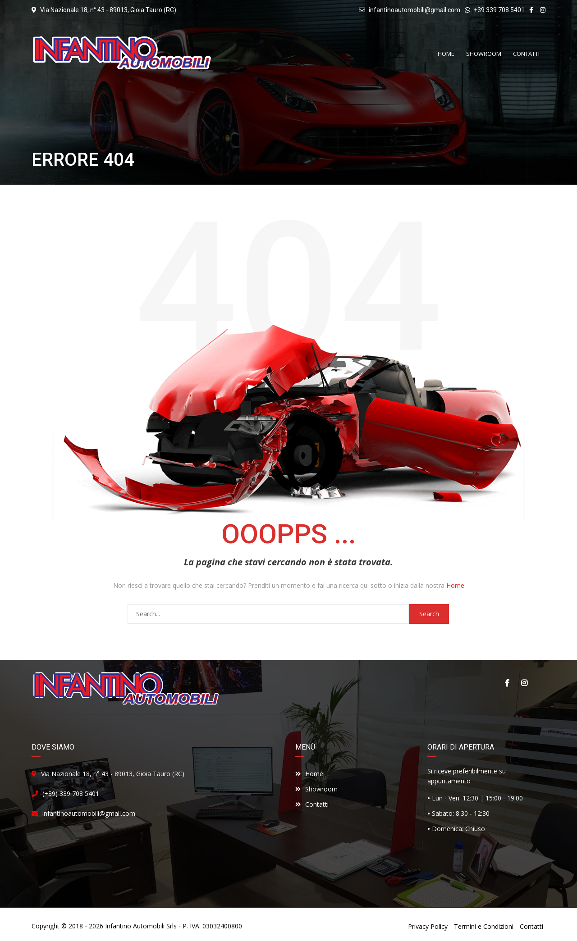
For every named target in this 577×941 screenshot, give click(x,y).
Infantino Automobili (135, 926)
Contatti (312, 804)
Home (455, 585)
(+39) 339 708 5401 (70, 793)
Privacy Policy (428, 926)
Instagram (524, 682)
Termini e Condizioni (483, 926)
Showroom (316, 789)
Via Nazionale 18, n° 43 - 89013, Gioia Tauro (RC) (112, 773)
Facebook (507, 682)
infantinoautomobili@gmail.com (414, 10)
